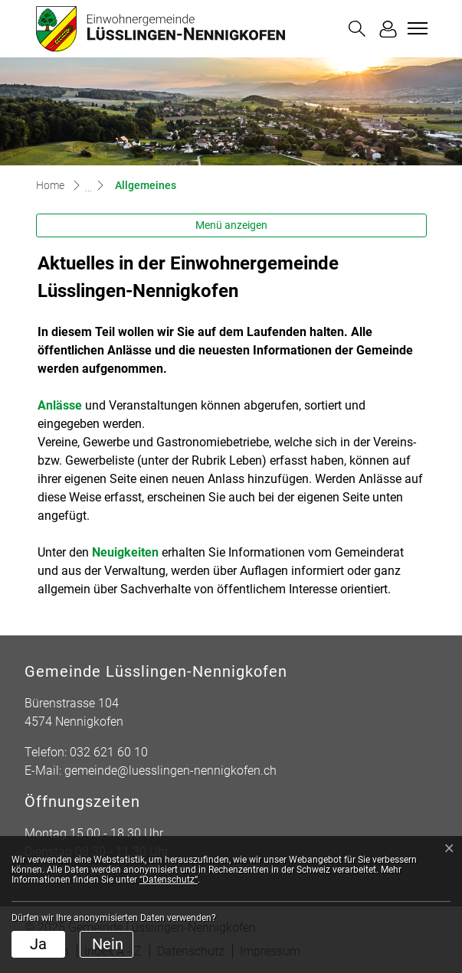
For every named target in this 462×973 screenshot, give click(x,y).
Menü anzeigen (231, 225)
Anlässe (60, 405)
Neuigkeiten (125, 552)
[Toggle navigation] (415, 28)
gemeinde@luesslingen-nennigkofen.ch (170, 770)
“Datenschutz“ (168, 879)
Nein (107, 944)
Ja (38, 944)
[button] (357, 29)
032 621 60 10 (109, 752)
